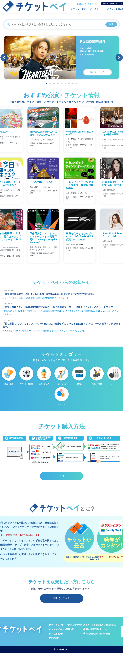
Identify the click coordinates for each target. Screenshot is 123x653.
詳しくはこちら (62, 598)
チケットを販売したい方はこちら (101, 625)
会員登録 (79, 4)
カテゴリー (97, 9)
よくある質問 (57, 633)
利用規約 (55, 638)
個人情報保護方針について (98, 629)
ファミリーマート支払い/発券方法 (66, 625)
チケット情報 (79, 9)
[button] (119, 57)
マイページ (92, 4)
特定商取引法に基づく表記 (98, 633)
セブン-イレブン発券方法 (62, 629)
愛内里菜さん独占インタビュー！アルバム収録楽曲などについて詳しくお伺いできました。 (44, 330)
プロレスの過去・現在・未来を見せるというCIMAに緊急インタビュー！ (35, 298)
